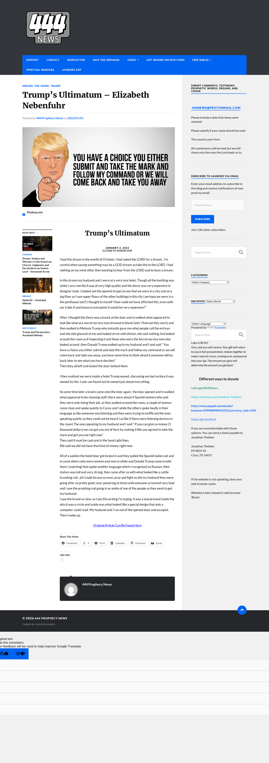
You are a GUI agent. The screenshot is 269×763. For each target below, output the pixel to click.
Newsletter (76, 59)
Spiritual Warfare (40, 69)
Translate (216, 327)
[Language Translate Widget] (208, 324)
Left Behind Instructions (165, 59)
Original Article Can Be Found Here (117, 525)
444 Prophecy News (49, 118)
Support (32, 59)
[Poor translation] (20, 653)
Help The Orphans (106, 59)
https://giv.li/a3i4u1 (203, 419)
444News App (71, 69)
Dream (27, 85)
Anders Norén (45, 624)
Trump (56, 85)
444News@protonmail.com (216, 107)
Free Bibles (200, 59)
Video (131, 59)
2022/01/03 (75, 118)
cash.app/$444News (204, 388)
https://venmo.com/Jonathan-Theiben (216, 397)
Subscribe (202, 219)
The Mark (41, 85)
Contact (53, 59)
